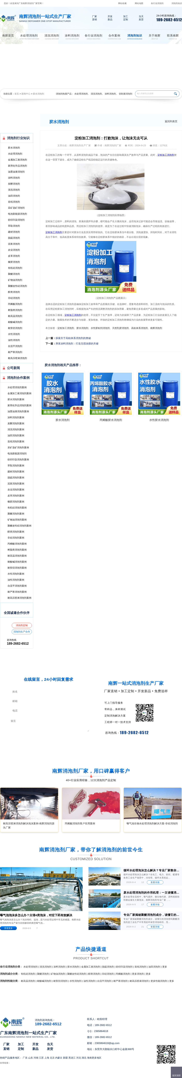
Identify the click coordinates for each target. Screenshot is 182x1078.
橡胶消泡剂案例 (16, 501)
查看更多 (8, 928)
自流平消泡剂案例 (17, 586)
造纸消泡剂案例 (16, 441)
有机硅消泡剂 (15, 268)
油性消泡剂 (14, 340)
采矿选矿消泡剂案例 (18, 447)
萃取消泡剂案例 (16, 465)
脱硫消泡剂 (14, 238)
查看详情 (155, 882)
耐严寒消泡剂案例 (17, 592)
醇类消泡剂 (14, 292)
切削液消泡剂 (125, 94)
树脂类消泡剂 (15, 310)
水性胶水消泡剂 (159, 419)
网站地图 (139, 3)
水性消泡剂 (14, 334)
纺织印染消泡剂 (16, 220)
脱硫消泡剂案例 (16, 477)
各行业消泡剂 (157, 3)
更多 (164, 966)
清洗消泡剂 (96, 94)
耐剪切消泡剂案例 (17, 567)
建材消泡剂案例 (16, 471)
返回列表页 (171, 121)
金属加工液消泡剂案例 (19, 393)
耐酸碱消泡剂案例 (17, 561)
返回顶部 (176, 1075)
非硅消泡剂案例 (16, 537)
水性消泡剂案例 (16, 573)
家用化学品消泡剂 (17, 165)
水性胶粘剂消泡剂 (100, 328)
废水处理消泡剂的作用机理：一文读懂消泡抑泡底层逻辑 (151, 892)
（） (107, 1075)
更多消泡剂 (138, 974)
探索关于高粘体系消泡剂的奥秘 (73, 338)
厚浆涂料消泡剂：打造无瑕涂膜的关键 (77, 343)
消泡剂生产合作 (21, 631)
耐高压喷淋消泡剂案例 (19, 598)
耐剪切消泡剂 (15, 328)
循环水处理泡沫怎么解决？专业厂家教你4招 (151, 870)
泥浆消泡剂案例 (16, 483)
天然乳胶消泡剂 (120, 328)
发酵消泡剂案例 (16, 423)
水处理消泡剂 (81, 94)
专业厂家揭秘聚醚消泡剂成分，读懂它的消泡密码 (151, 914)
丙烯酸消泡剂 (15, 304)
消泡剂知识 (177, 3)
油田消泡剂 (14, 196)
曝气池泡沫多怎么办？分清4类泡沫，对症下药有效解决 (36, 915)
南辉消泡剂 (156, 328)
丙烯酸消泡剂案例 (17, 543)
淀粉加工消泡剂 (65, 328)
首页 (16, 94)
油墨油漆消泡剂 (16, 171)
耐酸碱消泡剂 (15, 322)
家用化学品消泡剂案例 (19, 405)
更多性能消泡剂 (159, 981)
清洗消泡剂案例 (16, 429)
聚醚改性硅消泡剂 (17, 286)
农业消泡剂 (14, 250)
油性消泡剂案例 (16, 580)
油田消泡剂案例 (16, 435)
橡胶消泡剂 (14, 262)
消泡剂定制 (22, 625)
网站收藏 (122, 3)
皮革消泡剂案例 (16, 495)
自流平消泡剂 (15, 346)
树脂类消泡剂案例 (17, 549)
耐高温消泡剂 (15, 316)
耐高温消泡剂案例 (17, 555)
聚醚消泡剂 (14, 274)
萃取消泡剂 (14, 226)
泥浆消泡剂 (14, 244)
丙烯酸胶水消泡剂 (111, 419)
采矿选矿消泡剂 (16, 208)
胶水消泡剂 (38, 94)
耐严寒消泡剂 (15, 352)
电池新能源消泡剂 (17, 214)
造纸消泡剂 (14, 202)
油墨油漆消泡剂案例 (18, 411)
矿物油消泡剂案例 (17, 519)
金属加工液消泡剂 (17, 159)
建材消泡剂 (14, 232)
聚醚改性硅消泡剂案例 (19, 525)
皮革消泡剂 (14, 256)
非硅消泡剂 (14, 298)
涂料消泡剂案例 (16, 417)
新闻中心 (25, 94)
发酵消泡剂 (14, 183)
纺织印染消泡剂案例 (18, 459)
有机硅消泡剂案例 (17, 507)
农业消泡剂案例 (16, 489)
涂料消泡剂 (110, 94)
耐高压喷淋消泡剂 (17, 358)
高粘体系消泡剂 (139, 328)
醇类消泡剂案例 (16, 531)
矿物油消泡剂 (15, 280)
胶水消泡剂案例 (16, 399)
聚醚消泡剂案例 (16, 513)
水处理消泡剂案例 (17, 387)
